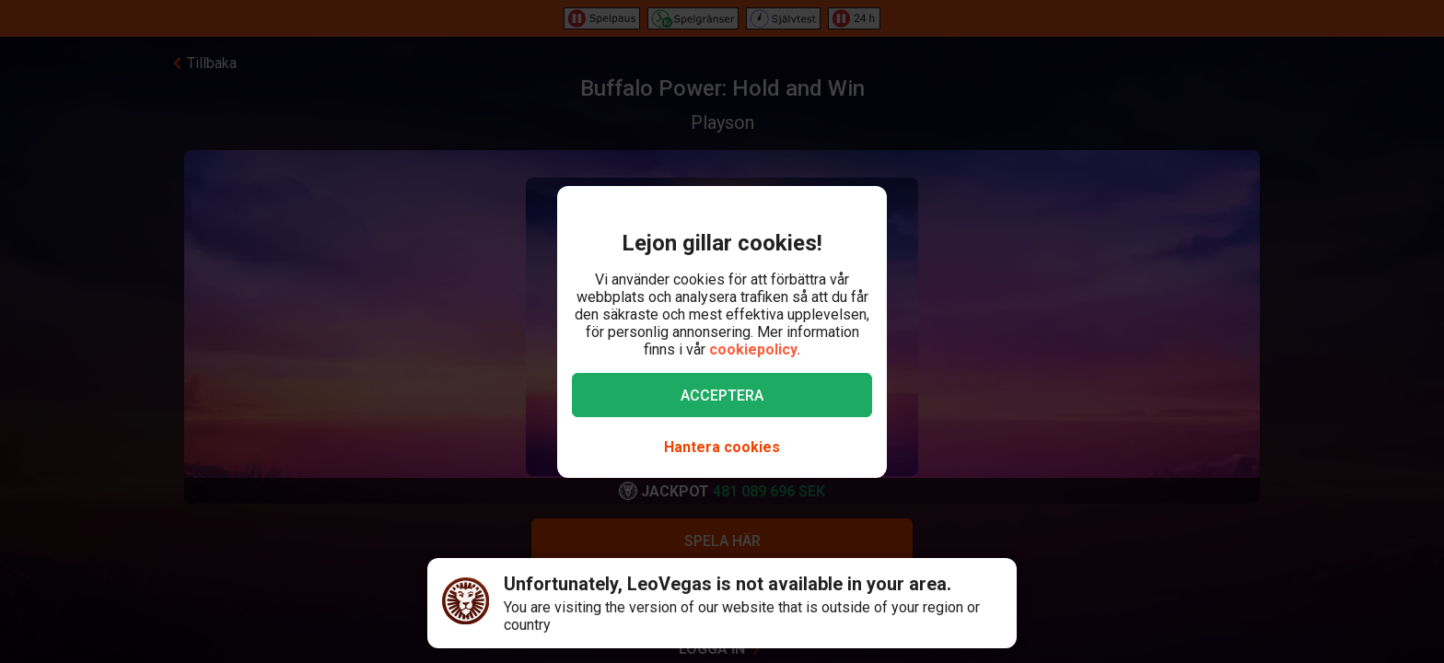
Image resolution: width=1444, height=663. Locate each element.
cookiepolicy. (754, 349)
